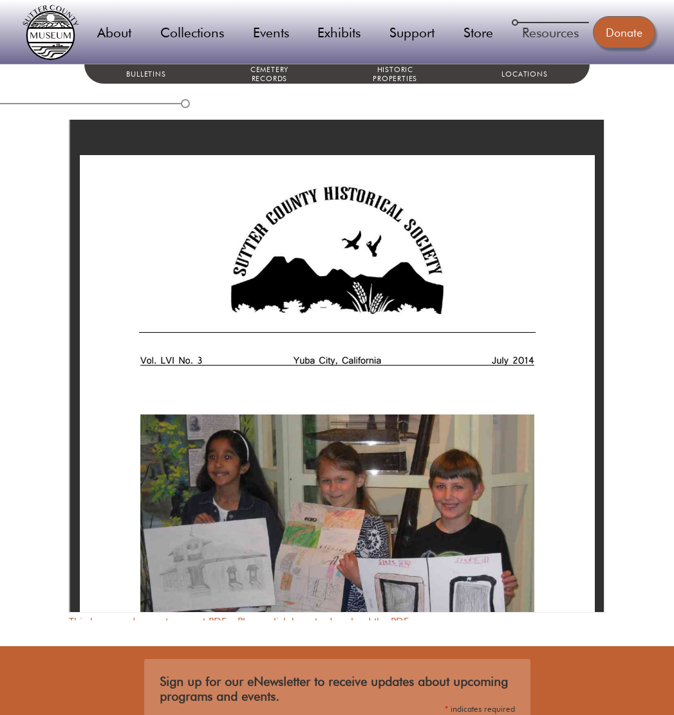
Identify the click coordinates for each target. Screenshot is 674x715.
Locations (524, 74)
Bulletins (145, 74)
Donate (624, 32)
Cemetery (269, 74)
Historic (395, 74)
